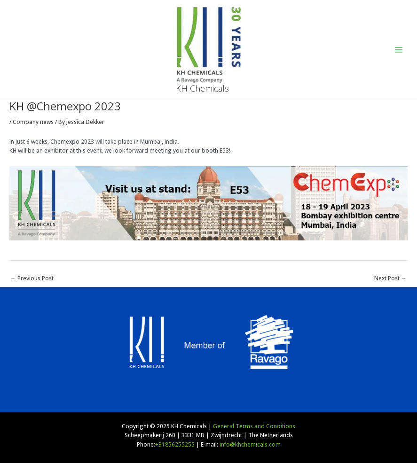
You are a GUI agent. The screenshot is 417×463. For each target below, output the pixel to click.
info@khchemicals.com (250, 444)
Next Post (390, 278)
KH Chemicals (202, 88)
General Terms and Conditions (254, 426)
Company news (33, 121)
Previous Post (32, 278)
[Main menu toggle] (399, 50)
